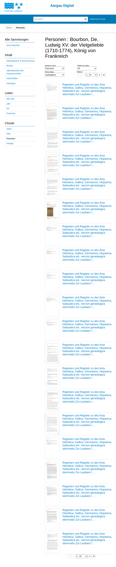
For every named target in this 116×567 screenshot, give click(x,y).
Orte (8, 134)
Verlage (9, 143)
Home (9, 28)
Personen (10, 113)
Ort (7, 108)
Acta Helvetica (13, 45)
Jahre (8, 129)
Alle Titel (10, 99)
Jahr (8, 104)
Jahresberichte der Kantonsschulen (15, 72)
